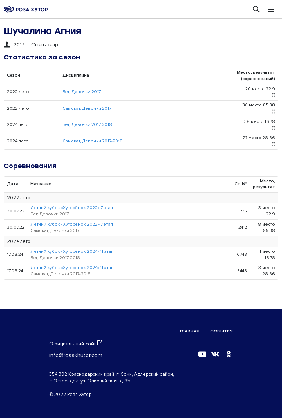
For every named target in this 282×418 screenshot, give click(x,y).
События (221, 331)
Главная (189, 331)
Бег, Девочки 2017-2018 (87, 124)
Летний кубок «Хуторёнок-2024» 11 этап (71, 251)
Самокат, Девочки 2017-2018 (92, 141)
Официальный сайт (75, 343)
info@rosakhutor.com (75, 355)
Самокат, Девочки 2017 (86, 108)
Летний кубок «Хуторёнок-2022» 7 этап (71, 208)
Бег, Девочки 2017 (81, 92)
